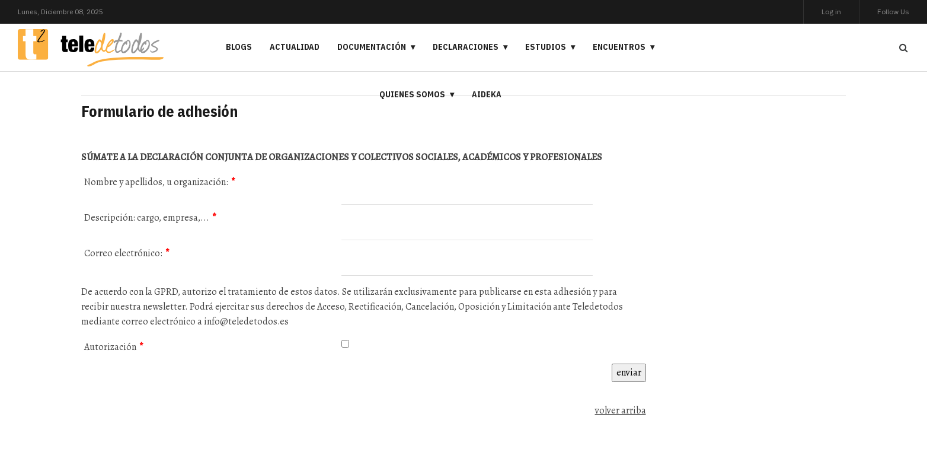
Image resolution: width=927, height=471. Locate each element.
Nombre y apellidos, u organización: (159, 182)
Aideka (486, 94)
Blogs (239, 47)
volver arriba (620, 410)
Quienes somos (412, 94)
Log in (831, 11)
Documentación (371, 47)
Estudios (545, 47)
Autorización (113, 347)
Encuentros (619, 47)
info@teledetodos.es (246, 321)
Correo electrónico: (127, 253)
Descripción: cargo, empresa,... (150, 217)
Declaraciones (465, 47)
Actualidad (294, 47)
